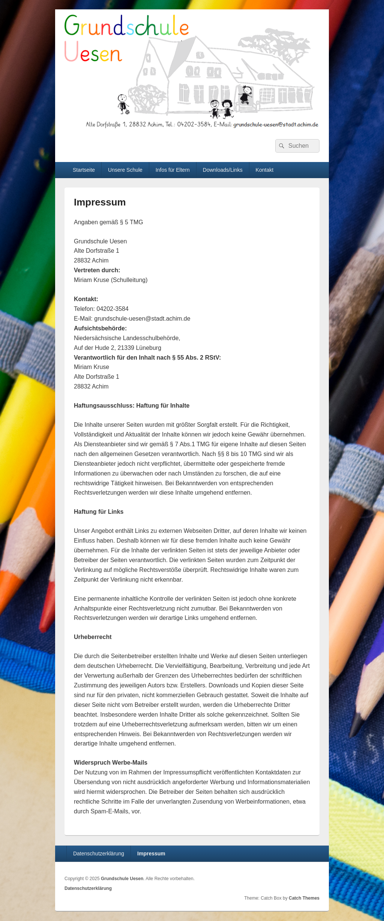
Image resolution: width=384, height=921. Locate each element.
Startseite (84, 170)
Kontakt (264, 170)
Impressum (151, 853)
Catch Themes (304, 898)
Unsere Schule (125, 170)
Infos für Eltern (173, 170)
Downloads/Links (223, 170)
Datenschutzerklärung (98, 853)
